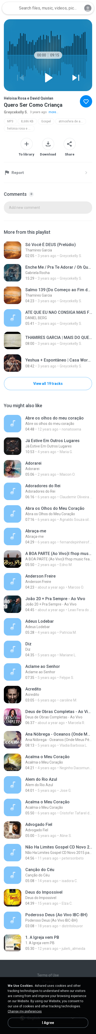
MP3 (10, 121)
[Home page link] (9, 8)
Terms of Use (48, 975)
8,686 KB (27, 121)
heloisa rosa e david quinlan (21, 128)
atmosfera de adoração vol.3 (72, 121)
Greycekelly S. (16, 112)
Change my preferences (25, 1011)
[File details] (48, 250)
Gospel (46, 121)
